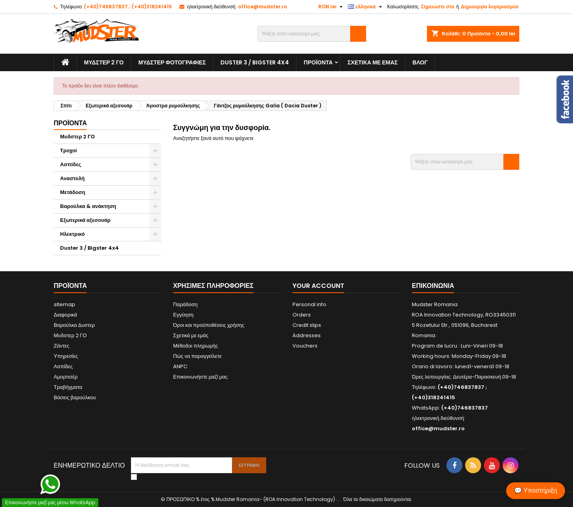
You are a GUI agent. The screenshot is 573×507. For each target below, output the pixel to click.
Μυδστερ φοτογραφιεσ (172, 62)
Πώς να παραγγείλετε (197, 356)
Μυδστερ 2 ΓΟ (104, 62)
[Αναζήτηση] (311, 34)
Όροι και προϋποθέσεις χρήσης (208, 325)
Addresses (306, 335)
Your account (318, 285)
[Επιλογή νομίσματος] (331, 7)
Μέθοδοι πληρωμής (195, 346)
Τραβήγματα (68, 387)
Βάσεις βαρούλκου (75, 397)
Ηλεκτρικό (72, 234)
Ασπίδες (70, 164)
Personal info (309, 304)
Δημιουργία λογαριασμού (489, 6)
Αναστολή (72, 178)
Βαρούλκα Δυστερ (74, 325)
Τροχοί (68, 150)
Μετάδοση (72, 192)
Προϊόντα (318, 62)
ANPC (180, 366)
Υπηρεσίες (66, 356)
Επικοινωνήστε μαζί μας (200, 377)
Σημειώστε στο (437, 6)
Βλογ (419, 62)
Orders (301, 315)
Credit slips (306, 325)
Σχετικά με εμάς (372, 62)
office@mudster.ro (262, 6)
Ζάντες (61, 346)
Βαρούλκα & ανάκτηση (88, 206)
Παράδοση (185, 304)
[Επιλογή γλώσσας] (366, 7)
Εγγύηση (183, 315)
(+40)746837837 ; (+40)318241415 (128, 6)
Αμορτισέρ (66, 377)
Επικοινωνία (433, 285)
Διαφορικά (65, 315)
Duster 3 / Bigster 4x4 (254, 62)
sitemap (64, 304)
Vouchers (305, 346)
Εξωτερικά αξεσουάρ (85, 220)
